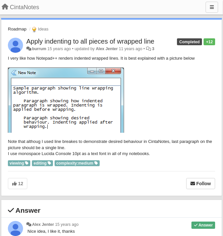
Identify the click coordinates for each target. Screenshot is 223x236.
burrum (39, 49)
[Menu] (212, 7)
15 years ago (66, 224)
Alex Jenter (107, 49)
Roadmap (17, 29)
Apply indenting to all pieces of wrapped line (90, 41)
